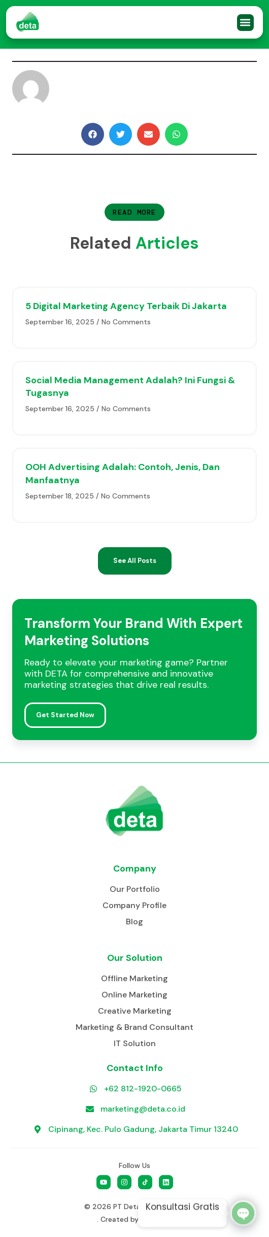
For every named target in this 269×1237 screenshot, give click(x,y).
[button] (245, 22)
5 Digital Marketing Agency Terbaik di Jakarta (126, 306)
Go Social (157, 1219)
